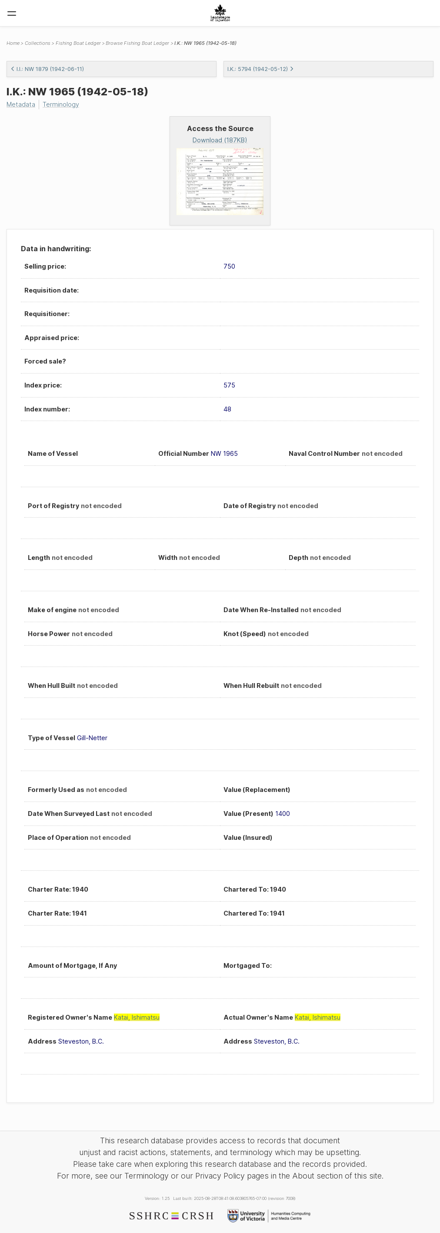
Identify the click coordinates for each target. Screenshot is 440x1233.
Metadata (21, 104)
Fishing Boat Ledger (78, 43)
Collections (37, 43)
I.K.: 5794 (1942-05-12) (260, 69)
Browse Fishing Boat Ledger (137, 43)
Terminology (61, 104)
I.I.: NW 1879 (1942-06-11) (47, 69)
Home (13, 43)
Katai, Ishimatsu (137, 1017)
